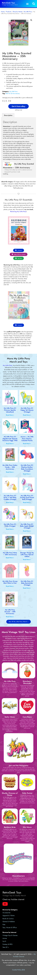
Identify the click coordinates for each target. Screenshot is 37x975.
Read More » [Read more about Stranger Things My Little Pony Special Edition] (27, 559)
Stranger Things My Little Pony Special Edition (27, 555)
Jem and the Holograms (18, 765)
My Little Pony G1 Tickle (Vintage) (10, 525)
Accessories (6, 912)
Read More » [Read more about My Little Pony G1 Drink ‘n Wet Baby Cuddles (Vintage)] (10, 502)
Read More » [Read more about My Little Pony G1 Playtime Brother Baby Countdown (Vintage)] (27, 474)
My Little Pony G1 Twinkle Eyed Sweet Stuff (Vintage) (27, 497)
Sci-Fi (4, 941)
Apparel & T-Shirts (9, 915)
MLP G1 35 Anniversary (13, 93)
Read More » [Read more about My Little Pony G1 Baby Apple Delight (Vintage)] (27, 531)
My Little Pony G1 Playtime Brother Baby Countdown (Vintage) (27, 468)
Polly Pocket (27, 793)
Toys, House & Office (10, 927)
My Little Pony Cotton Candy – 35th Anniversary (10, 467)
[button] (27, 4)
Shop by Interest (17, 12)
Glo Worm (27, 827)
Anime (5, 938)
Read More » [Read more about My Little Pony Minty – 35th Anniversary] (10, 558)
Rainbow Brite (9, 827)
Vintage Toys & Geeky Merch (10, 5)
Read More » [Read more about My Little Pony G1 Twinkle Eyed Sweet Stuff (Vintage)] (27, 502)
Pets (4, 924)
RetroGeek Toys (8, 2)
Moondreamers (18, 875)
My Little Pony (28, 12)
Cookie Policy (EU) (18, 970)
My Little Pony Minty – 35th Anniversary (10, 554)
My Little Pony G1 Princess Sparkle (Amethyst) (10, 410)
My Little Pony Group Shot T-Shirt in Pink (10, 582)
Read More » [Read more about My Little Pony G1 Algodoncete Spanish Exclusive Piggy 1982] (10, 444)
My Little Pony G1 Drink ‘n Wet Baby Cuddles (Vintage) (10, 497)
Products (8, 12)
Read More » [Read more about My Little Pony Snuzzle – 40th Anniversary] (10, 617)
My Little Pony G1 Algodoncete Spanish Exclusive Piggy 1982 (10, 438)
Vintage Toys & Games (10, 935)
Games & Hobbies (9, 921)
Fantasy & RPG (7, 944)
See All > (6, 947)
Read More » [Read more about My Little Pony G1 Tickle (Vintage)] (10, 529)
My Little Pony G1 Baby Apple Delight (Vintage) (27, 526)
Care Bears (27, 717)
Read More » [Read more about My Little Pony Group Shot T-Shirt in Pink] (10, 586)
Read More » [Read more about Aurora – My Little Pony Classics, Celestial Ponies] (27, 444)
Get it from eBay (18, 106)
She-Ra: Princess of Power (10, 794)
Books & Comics (8, 918)
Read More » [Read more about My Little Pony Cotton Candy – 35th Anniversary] (10, 472)
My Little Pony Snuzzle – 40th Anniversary (10, 612)
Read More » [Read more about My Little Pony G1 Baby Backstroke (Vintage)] (27, 588)
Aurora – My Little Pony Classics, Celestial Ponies (27, 438)
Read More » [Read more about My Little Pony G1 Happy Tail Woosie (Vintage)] (27, 415)
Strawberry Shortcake (27, 682)
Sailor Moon (10, 717)
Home (3, 12)
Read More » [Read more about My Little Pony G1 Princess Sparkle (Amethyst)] (10, 415)
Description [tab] (8, 115)
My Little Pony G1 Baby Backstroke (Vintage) (27, 583)
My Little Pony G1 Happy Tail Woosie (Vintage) (27, 410)
